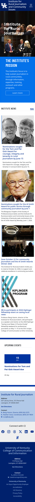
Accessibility (17, 496)
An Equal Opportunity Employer (17, 484)
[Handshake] (17, 437)
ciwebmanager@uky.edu (18, 477)
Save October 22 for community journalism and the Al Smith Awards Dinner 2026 (17, 261)
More (32, 109)
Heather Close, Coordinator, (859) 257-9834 (18, 415)
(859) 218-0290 (18, 475)
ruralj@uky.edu (8, 417)
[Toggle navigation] (31, 5)
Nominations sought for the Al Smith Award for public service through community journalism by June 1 (17, 206)
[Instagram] (8, 431)
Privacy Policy (17, 493)
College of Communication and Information (17, 452)
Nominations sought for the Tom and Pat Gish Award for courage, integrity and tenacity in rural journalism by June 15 (13, 152)
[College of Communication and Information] (4, 5)
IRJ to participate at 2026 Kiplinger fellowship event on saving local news (16, 312)
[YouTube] (32, 431)
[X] (20, 431)
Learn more (17, 93)
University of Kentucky (17, 447)
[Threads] (14, 431)
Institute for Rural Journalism (17, 394)
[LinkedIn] (26, 431)
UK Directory (17, 490)
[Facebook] (2, 431)
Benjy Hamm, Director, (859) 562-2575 (16, 412)
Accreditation (17, 487)
